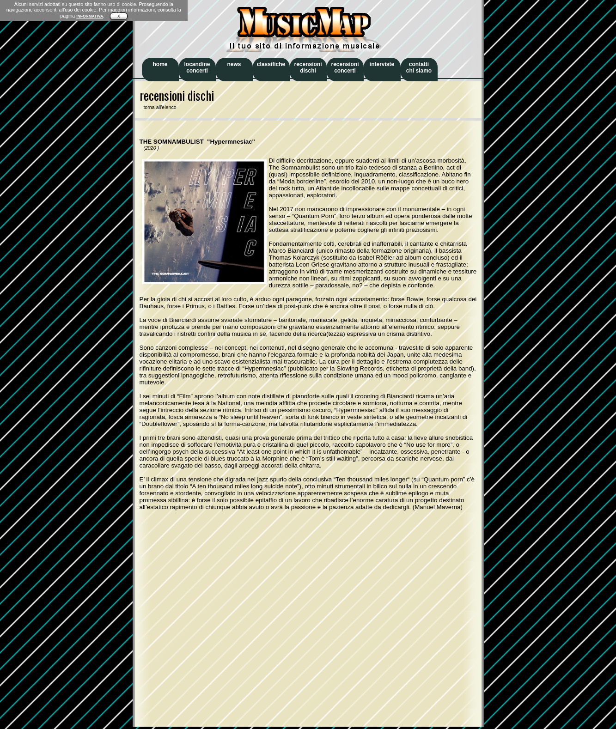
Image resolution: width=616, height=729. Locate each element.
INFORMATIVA (89, 16)
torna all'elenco (158, 107)
